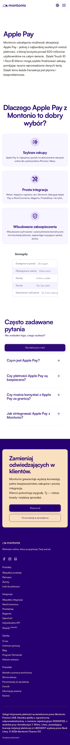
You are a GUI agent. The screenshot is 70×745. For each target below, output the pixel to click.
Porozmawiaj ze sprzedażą (15, 681)
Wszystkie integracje (12, 599)
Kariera (6, 695)
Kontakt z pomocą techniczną (17, 672)
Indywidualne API (11, 622)
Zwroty (5, 581)
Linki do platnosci (11, 586)
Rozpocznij (35, 508)
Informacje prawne (11, 691)
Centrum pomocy (11, 645)
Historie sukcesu (10, 659)
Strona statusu (9, 677)
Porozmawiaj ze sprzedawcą (35, 517)
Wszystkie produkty (12, 572)
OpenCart (7, 618)
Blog (4, 650)
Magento (6, 613)
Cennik (5, 686)
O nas (5, 641)
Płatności (6, 577)
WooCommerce (10, 604)
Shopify (9, 627)
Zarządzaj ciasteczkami (10, 738)
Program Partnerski (12, 654)
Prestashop (8, 608)
